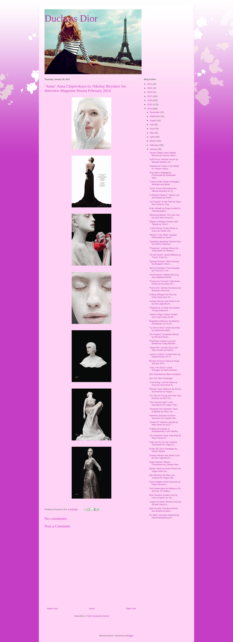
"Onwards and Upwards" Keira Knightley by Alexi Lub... (163, 410)
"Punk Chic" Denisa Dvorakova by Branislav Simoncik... (165, 289)
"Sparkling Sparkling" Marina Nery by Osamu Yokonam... (165, 242)
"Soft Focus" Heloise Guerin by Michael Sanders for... (163, 160)
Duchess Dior (71, 18)
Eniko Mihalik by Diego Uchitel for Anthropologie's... (165, 209)
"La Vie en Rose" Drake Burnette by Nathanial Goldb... (164, 329)
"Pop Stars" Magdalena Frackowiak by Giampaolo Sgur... (162, 175)
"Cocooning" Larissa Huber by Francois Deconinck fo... (163, 383)
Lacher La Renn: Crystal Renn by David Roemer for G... (164, 355)
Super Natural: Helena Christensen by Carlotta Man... (164, 463)
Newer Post (52, 608)
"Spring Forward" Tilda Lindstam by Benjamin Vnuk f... (164, 262)
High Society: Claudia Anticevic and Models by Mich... (163, 509)
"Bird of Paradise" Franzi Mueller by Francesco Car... (164, 269)
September (155, 116)
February (154, 145)
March (153, 141)
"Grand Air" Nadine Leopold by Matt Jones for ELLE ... (163, 423)
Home (92, 608)
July (152, 124)
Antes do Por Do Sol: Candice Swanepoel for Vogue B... (163, 443)
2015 (150, 104)
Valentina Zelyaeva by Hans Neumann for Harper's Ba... (163, 416)
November (155, 112)
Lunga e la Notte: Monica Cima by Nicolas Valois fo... (165, 503)
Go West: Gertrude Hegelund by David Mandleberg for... (164, 516)
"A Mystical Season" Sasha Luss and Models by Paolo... (164, 196)
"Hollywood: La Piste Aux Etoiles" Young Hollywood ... (164, 309)
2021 (150, 84)
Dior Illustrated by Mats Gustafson (165, 374)
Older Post (131, 608)
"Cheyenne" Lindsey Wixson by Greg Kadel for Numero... (163, 249)
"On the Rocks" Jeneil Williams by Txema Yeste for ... (165, 256)
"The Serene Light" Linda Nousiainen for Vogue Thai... (163, 403)
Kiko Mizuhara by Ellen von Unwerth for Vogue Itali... (162, 476)
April (152, 137)
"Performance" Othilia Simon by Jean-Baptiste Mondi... (164, 276)
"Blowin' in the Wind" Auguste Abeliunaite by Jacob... (163, 236)
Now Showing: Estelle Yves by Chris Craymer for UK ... (163, 496)
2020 (150, 88)
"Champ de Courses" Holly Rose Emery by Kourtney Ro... (164, 282)
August (153, 120)
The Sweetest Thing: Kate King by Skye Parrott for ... (165, 436)
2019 (150, 92)
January (154, 149)
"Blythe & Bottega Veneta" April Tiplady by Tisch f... (163, 222)
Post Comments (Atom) (98, 616)
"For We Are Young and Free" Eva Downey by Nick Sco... (165, 396)
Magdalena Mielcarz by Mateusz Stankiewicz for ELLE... (164, 322)
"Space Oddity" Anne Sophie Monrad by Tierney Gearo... (163, 154)
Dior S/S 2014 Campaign (160, 378)
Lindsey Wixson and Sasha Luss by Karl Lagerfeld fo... (164, 302)
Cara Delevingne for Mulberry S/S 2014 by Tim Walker (165, 489)
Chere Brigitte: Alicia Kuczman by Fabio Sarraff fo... (164, 483)
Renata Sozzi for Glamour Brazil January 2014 (164, 362)
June (152, 128)
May (152, 133)
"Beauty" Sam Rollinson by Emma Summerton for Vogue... (165, 390)
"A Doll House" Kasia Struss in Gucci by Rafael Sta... (163, 229)
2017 (150, 96)
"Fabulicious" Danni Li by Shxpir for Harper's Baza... (164, 167)
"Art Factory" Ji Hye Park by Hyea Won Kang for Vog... (165, 202)
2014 (150, 108)
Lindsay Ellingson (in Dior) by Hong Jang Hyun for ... (162, 295)
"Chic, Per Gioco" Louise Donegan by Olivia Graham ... (164, 368)
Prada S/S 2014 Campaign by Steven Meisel (163, 450)
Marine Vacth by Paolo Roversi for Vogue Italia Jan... (165, 469)
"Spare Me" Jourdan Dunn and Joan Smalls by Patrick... (163, 348)
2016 (150, 100)
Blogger (129, 635)
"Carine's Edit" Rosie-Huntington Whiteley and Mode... (164, 183)
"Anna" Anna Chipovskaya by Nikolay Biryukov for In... (162, 189)
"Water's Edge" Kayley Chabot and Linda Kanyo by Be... (163, 315)
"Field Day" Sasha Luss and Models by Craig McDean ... (163, 342)
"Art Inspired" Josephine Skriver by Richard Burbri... (164, 335)
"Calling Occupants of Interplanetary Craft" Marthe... (164, 430)
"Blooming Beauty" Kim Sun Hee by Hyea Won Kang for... (164, 216)
